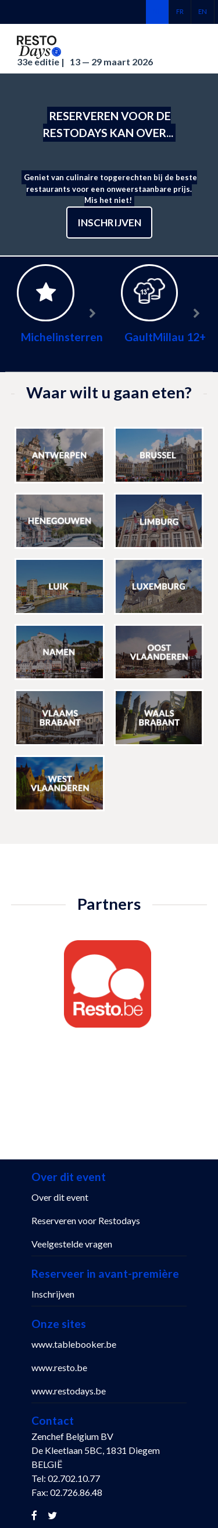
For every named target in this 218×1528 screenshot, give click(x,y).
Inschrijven (109, 222)
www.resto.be (59, 1367)
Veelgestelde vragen (71, 1243)
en (202, 11)
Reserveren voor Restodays (85, 1220)
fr (180, 11)
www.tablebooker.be (73, 1344)
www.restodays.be (68, 1390)
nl (157, 11)
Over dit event (59, 1197)
